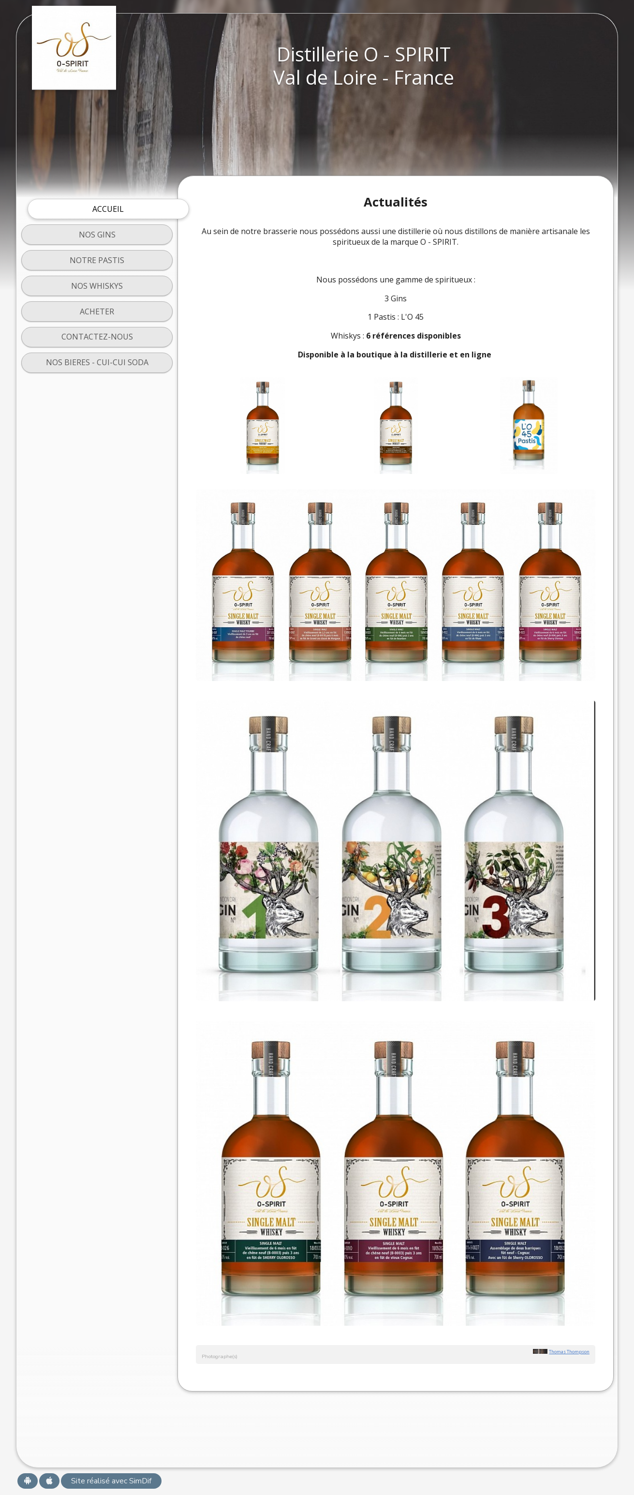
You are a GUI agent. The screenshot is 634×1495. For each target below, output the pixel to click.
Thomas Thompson (569, 1351)
